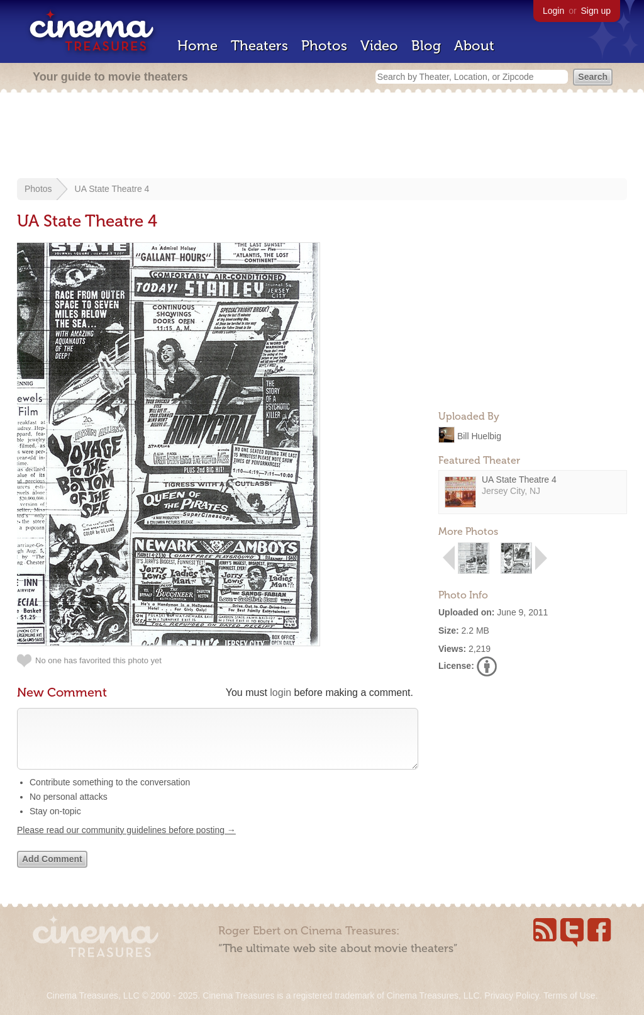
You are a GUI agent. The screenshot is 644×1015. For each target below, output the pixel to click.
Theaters (259, 45)
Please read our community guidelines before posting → (126, 843)
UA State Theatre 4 (112, 189)
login (280, 692)
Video (379, 45)
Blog (426, 45)
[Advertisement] (322, 136)
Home (197, 45)
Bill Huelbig (479, 435)
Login (553, 11)
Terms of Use (569, 995)
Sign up (596, 11)
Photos (324, 45)
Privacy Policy (511, 995)
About (474, 45)
